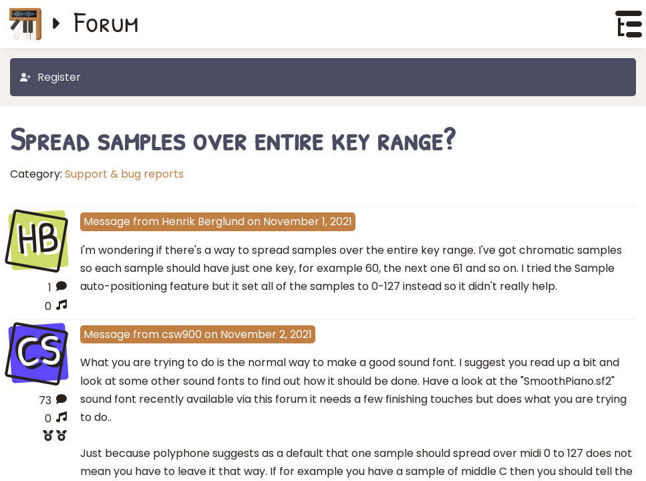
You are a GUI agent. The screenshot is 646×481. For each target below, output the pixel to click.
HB (38, 239)
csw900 (182, 334)
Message (107, 221)
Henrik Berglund (203, 221)
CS (38, 351)
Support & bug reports (124, 174)
